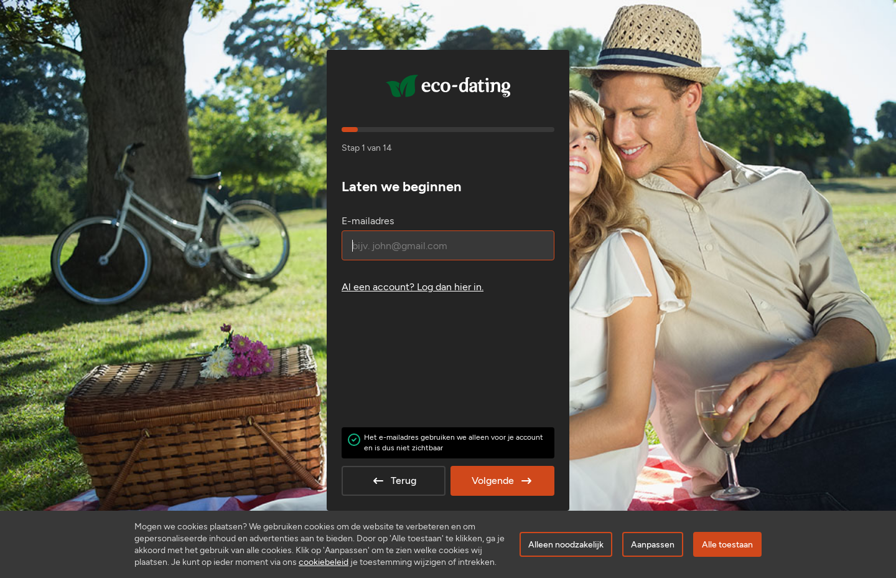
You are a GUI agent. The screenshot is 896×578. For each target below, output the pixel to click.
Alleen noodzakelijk (566, 544)
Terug (393, 480)
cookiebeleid (323, 562)
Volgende (503, 480)
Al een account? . (412, 287)
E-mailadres (368, 221)
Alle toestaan (727, 544)
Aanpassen (652, 544)
